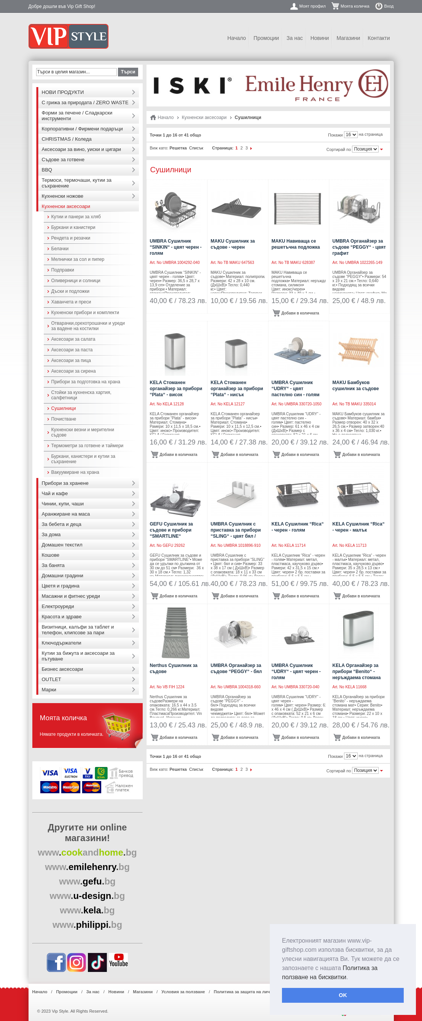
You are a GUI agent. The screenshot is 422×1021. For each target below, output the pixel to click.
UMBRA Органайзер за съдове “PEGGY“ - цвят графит (359, 247)
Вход (389, 6)
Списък (196, 148)
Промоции (266, 38)
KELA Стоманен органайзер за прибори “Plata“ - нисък (237, 388)
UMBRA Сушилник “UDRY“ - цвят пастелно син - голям (296, 388)
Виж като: (159, 148)
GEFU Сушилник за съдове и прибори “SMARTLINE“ (171, 530)
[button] (351, 978)
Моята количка (355, 6)
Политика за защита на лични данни (251, 991)
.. (87, 852)
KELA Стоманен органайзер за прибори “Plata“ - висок (176, 388)
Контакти (379, 38)
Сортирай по (338, 149)
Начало (237, 38)
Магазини (348, 38)
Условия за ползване (183, 991)
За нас (295, 38)
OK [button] (343, 995)
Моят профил (312, 6)
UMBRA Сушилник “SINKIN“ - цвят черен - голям (176, 247)
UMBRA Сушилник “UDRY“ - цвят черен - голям (296, 671)
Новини (320, 38)
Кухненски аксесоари (204, 117)
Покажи (335, 135)
